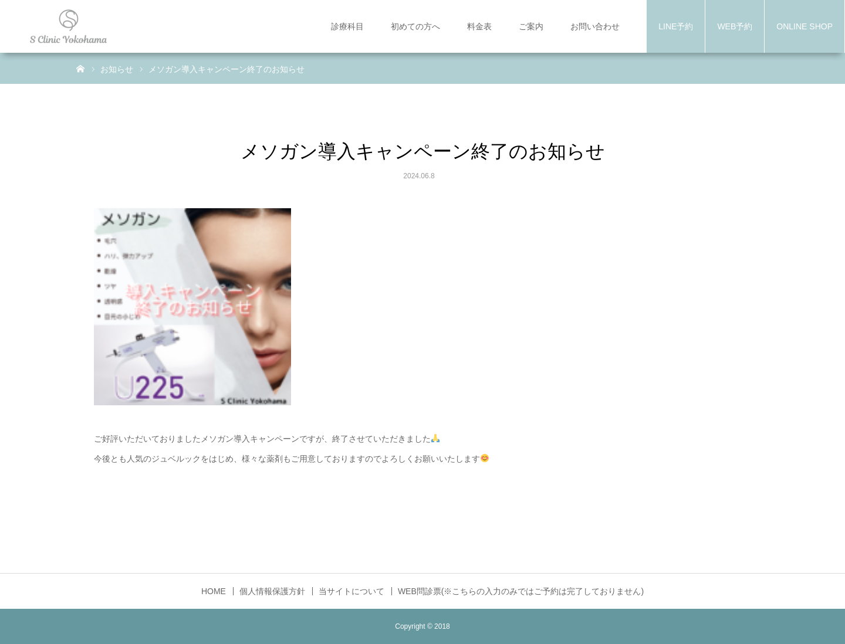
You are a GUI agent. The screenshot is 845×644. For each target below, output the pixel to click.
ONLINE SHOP (804, 26)
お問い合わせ (595, 26)
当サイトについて (351, 591)
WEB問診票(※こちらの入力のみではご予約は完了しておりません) (521, 591)
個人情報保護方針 (272, 591)
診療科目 (347, 26)
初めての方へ (415, 26)
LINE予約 (675, 26)
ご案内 (531, 26)
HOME (213, 591)
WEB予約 (734, 26)
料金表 (479, 26)
